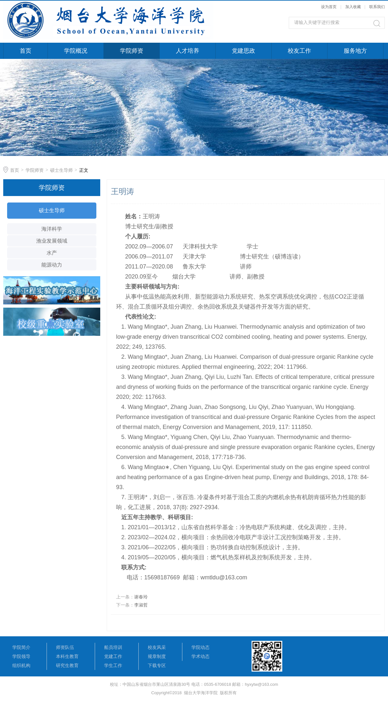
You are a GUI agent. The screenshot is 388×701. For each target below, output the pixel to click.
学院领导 (21, 656)
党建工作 (113, 656)
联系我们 (377, 7)
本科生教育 (67, 656)
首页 (25, 51)
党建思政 (243, 51)
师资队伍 (65, 647)
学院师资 (131, 51)
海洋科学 (51, 229)
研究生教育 (67, 665)
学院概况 (75, 51)
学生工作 (113, 665)
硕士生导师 (61, 170)
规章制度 (157, 656)
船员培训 (113, 647)
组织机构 (21, 665)
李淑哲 (141, 605)
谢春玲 (141, 596)
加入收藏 (353, 7)
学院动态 (200, 647)
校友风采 (157, 647)
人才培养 (187, 51)
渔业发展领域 (51, 241)
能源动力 (51, 265)
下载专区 (157, 665)
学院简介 (21, 647)
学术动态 (200, 656)
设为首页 (329, 7)
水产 (52, 253)
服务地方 (355, 51)
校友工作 (299, 51)
